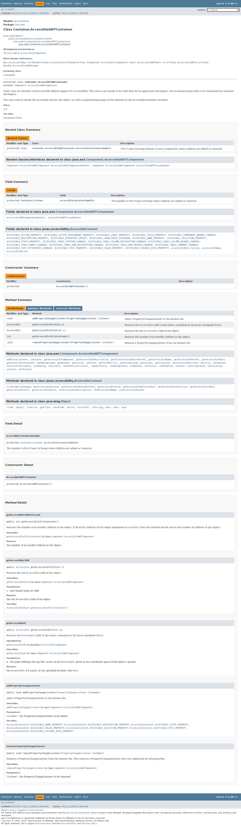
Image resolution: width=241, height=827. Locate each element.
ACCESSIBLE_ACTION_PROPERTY (24, 235)
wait (108, 407)
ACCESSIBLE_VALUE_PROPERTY (106, 248)
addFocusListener (17, 359)
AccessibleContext (84, 229)
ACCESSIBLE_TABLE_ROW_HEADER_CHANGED (129, 244)
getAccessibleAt (42, 324)
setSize (11, 369)
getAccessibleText (18, 390)
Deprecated (65, 4)
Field (25, 13)
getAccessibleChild (44, 330)
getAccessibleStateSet (21, 362)
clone (10, 407)
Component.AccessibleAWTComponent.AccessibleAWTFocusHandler (131, 165)
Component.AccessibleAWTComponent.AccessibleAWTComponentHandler (48, 165)
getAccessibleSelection (172, 386)
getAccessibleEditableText (78, 386)
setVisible (25, 369)
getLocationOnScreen (185, 362)
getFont (91, 362)
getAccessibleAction (46, 386)
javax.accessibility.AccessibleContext (30, 38)
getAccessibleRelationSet (139, 386)
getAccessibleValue (44, 390)
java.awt (20, 24)
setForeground (196, 366)
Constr (34, 13)
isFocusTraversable (19, 366)
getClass (45, 407)
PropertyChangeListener (82, 318)
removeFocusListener (75, 366)
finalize (32, 407)
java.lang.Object (13, 35)
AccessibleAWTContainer (71, 286)
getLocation (162, 362)
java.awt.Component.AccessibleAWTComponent (41, 41)
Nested (16, 13)
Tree (54, 4)
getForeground (129, 362)
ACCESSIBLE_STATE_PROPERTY (23, 241)
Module (18, 4)
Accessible (13, 324)
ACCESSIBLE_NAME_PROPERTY (148, 238)
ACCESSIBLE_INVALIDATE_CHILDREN (110, 238)
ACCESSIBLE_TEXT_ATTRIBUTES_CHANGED (29, 248)
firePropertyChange (19, 386)
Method (44, 13)
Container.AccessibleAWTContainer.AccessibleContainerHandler (71, 148)
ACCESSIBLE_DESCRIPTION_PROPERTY (27, 238)
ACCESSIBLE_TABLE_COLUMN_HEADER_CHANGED (173, 241)
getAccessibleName (159, 359)
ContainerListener (31, 200)
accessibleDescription (185, 248)
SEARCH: (201, 10)
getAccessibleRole (213, 359)
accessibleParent (17, 251)
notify (71, 407)
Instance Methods (39, 308)
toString (97, 407)
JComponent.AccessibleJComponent (107, 62)
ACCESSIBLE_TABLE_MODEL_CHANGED (27, 244)
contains (36, 359)
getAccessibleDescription (92, 359)
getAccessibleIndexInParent (128, 359)
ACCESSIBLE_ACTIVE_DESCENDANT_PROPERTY (69, 235)
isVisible (54, 366)
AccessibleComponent (33, 53)
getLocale (146, 362)
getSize (205, 362)
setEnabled (166, 366)
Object (66, 401)
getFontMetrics (108, 362)
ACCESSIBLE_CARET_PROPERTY (113, 235)
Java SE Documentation (78, 813)
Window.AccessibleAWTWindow (20, 65)
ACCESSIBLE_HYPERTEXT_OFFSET (69, 238)
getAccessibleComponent (58, 359)
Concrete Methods (68, 308)
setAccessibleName (105, 390)
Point (57, 324)
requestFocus (99, 366)
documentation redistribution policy (78, 823)
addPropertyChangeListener (49, 318)
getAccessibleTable (202, 386)
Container (9, 75)
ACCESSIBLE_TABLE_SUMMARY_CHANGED (176, 244)
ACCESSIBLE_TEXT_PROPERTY (71, 248)
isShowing (39, 366)
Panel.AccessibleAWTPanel (145, 62)
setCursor (150, 366)
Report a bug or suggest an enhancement (22, 810)
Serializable (11, 53)
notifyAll (83, 407)
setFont (180, 366)
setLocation (214, 366)
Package (29, 4)
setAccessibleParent (131, 390)
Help (85, 4)
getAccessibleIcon (109, 386)
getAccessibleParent (186, 359)
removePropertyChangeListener (51, 342)
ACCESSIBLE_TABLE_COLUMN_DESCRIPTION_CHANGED (117, 241)
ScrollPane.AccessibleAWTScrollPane (185, 62)
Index (77, 4)
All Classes (8, 9)
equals (20, 407)
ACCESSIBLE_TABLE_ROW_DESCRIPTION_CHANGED (76, 244)
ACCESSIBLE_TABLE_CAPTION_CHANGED (64, 241)
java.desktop (21, 21)
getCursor (78, 362)
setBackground (118, 366)
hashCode (58, 407)
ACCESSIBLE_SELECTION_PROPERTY (186, 238)
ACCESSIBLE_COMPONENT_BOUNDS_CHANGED (192, 235)
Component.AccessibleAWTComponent (35, 85)
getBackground (46, 362)
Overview (6, 4)
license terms (44, 823)
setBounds (136, 366)
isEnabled (219, 362)
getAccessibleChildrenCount (49, 336)
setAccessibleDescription (75, 390)
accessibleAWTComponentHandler (26, 217)
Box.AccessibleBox (14, 62)
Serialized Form (12, 117)
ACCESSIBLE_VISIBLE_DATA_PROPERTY (147, 248)
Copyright (6, 821)
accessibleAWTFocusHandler (65, 217)
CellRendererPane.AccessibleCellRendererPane (56, 62)
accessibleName (211, 248)
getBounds (63, 362)
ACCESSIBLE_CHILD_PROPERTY (149, 235)
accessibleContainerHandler (77, 200)
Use (48, 4)
